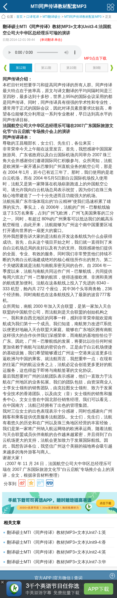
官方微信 (62, 578)
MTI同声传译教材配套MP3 (82, 17)
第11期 (46, 68)
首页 (19, 17)
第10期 (71, 68)
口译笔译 (32, 17)
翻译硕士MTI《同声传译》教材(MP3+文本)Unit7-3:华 (56, 562)
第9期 (97, 68)
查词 (78, 578)
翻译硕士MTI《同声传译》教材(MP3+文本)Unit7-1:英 (56, 532)
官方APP (43, 578)
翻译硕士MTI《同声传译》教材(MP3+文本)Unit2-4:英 (56, 552)
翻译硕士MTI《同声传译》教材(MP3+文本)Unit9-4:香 (56, 542)
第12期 (21, 68)
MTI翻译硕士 (51, 17)
